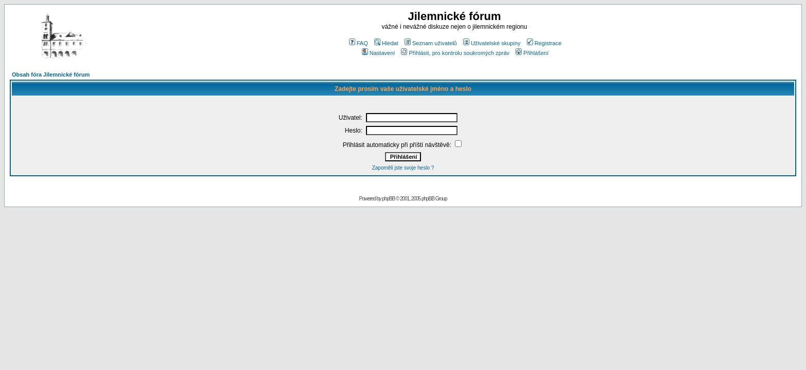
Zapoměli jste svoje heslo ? (403, 168)
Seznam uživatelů (431, 43)
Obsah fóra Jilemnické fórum (51, 74)
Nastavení (378, 53)
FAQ (358, 43)
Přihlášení (532, 53)
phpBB (388, 198)
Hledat (386, 43)
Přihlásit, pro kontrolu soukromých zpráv (455, 53)
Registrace (544, 43)
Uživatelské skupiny (492, 43)
